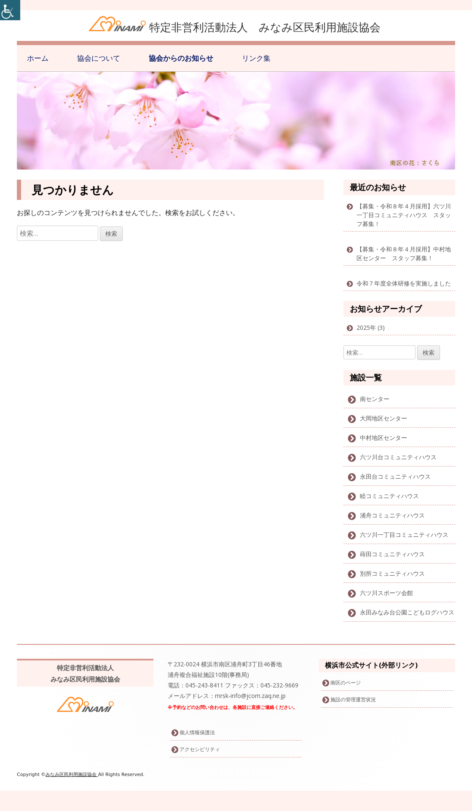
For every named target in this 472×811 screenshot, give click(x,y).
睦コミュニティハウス (389, 496)
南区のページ (345, 682)
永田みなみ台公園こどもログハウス (407, 612)
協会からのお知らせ (181, 58)
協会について (98, 58)
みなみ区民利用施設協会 (72, 774)
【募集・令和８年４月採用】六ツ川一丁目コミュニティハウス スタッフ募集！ (404, 215)
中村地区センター (383, 438)
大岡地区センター (383, 418)
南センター (374, 399)
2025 (363, 327)
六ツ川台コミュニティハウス (398, 457)
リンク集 (256, 58)
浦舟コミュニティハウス (392, 515)
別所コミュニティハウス (392, 573)
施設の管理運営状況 (353, 699)
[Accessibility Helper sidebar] (10, 10)
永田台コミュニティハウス (395, 476)
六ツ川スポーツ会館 (386, 593)
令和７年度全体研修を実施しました (404, 283)
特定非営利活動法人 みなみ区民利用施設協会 (265, 27)
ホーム (37, 58)
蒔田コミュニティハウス (392, 554)
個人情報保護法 (197, 732)
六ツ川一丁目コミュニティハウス (404, 535)
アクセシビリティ (200, 749)
